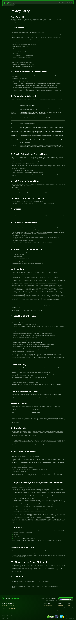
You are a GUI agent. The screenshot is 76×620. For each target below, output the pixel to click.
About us (61, 2)
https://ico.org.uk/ (17, 534)
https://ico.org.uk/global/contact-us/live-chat (27, 538)
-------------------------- (20, 587)
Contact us (69, 2)
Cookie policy (68, 617)
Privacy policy (68, 615)
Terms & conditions (70, 618)
